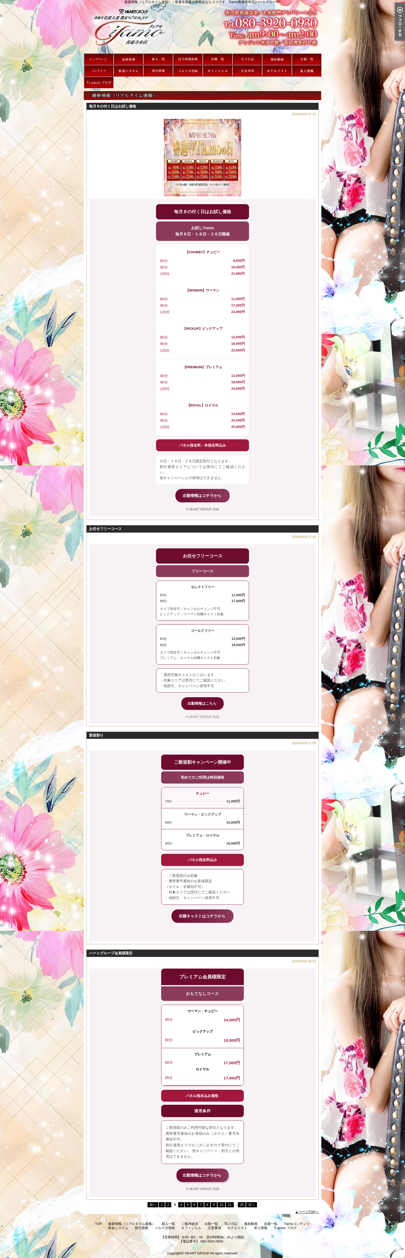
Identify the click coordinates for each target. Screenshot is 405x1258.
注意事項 (247, 71)
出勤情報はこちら (202, 703)
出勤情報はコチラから (202, 495)
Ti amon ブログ (99, 82)
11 (229, 1205)
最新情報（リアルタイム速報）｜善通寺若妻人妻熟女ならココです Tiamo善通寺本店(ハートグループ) (202, 28)
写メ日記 (247, 59)
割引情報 (158, 71)
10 (221, 1205)
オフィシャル (217, 71)
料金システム (128, 71)
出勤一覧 (217, 59)
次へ (251, 1205)
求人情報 (307, 71)
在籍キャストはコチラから (202, 916)
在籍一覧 (307, 59)
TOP (99, 59)
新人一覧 (158, 59)
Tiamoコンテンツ (99, 71)
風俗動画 (277, 59)
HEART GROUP (197, 1253)
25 (242, 1205)
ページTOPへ (309, 1212)
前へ (153, 1205)
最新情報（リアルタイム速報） (128, 59)
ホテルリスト (277, 71)
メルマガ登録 (188, 71)
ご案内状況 (188, 59)
